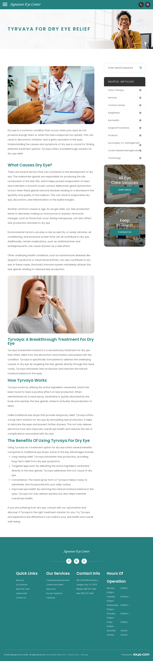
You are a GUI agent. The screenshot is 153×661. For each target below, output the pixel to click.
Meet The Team (23, 588)
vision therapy (116, 90)
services (113, 97)
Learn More (124, 196)
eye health (114, 121)
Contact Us (124, 238)
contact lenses (117, 105)
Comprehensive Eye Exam (58, 580)
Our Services (22, 584)
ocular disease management (117, 155)
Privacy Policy (73, 654)
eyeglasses (114, 113)
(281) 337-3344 (90, 588)
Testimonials (22, 593)
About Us (20, 580)
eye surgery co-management (117, 145)
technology (115, 164)
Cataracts (51, 597)
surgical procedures (119, 128)
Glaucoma (51, 588)
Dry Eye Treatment (55, 593)
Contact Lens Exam (55, 584)
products (113, 136)
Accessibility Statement (56, 654)
